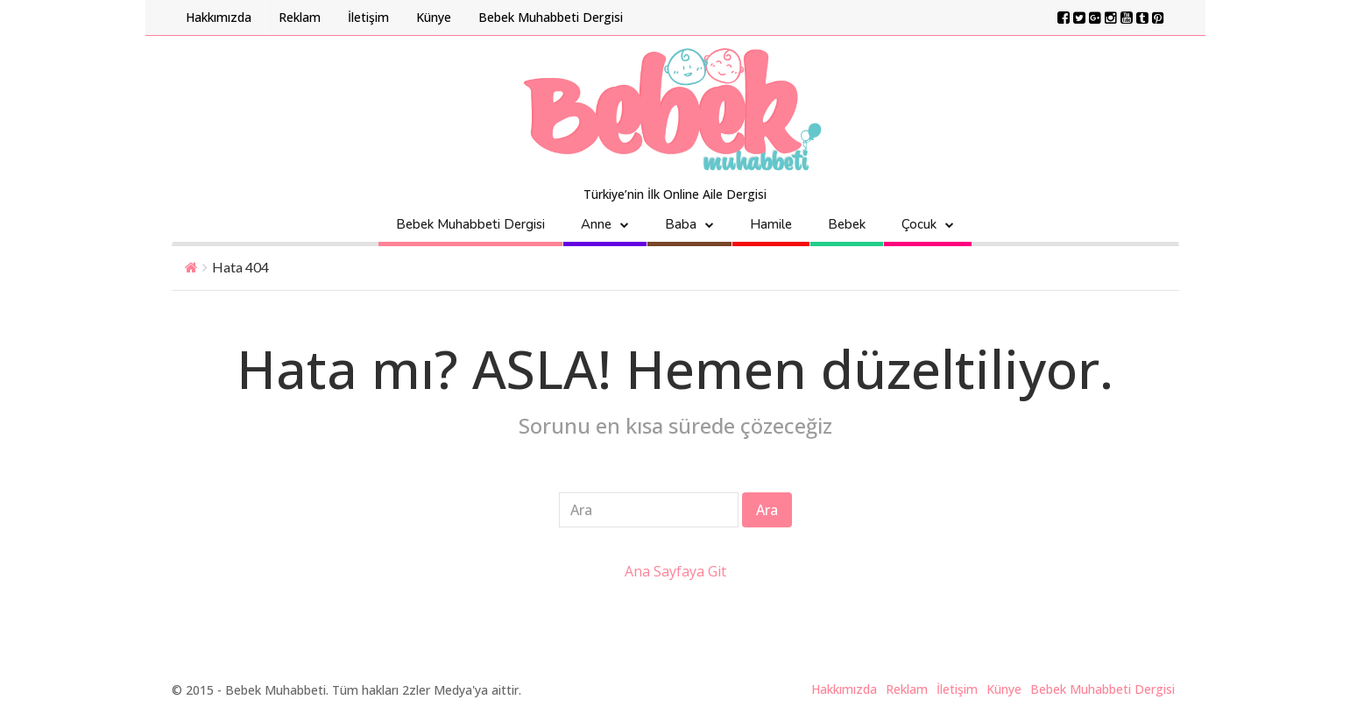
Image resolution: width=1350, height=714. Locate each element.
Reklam (300, 17)
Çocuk (919, 224)
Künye (433, 17)
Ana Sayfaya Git (675, 571)
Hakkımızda (218, 17)
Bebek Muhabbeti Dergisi (550, 17)
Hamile (771, 224)
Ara (767, 510)
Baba (680, 224)
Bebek (847, 224)
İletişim (368, 17)
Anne (596, 224)
